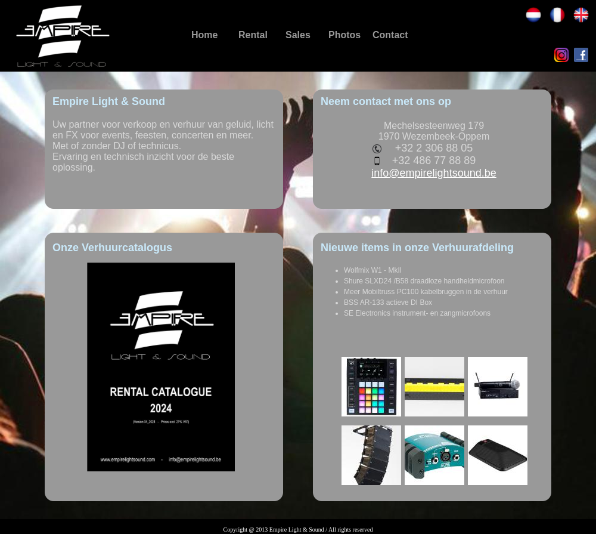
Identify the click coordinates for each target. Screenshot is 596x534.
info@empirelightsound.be (433, 173)
